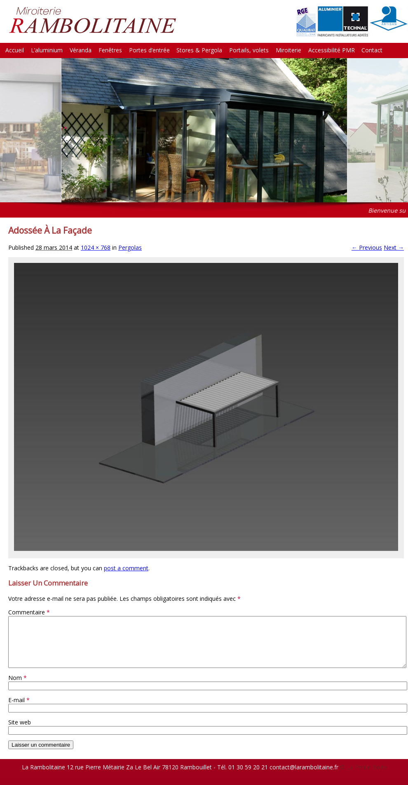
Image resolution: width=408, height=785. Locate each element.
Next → (394, 247)
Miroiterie (288, 50)
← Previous (367, 247)
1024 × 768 (95, 247)
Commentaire (29, 612)
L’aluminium (47, 50)
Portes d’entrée (149, 50)
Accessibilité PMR (331, 50)
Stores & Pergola (199, 50)
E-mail (19, 710)
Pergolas (130, 247)
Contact (371, 50)
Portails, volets (249, 50)
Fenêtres (110, 50)
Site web (19, 732)
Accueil (14, 50)
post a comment (126, 568)
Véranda (80, 50)
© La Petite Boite (363, 777)
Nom (17, 687)
